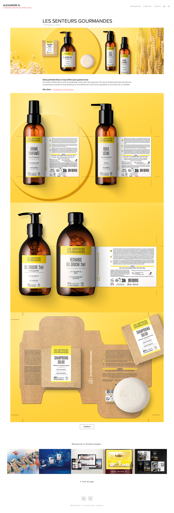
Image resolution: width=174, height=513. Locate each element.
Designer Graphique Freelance (17, 7)
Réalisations (135, 6)
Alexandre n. (11, 5)
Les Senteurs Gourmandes (62, 89)
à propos (147, 6)
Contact (157, 6)
